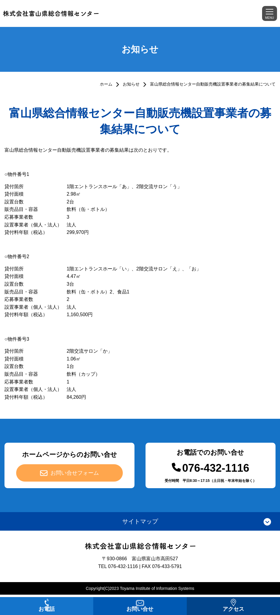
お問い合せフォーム (75, 473)
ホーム (106, 84)
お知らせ (131, 84)
